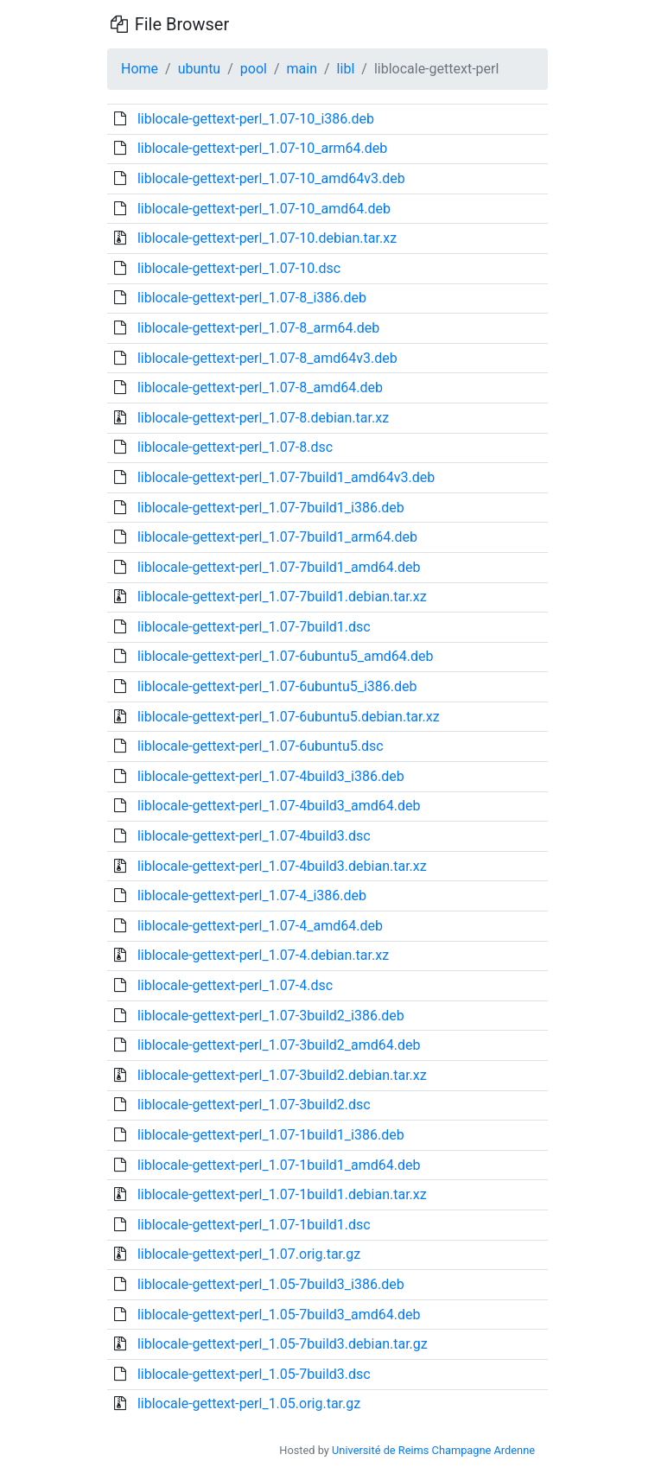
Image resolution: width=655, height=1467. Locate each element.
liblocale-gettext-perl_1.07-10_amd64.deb (264, 208)
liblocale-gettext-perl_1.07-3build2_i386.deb (270, 1015)
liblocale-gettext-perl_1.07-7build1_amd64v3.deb (286, 477)
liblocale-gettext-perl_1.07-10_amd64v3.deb (271, 178)
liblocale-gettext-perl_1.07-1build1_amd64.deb (279, 1165)
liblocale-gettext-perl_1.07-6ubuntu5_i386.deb (277, 686)
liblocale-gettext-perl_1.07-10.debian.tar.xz (267, 238)
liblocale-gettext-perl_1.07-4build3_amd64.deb (279, 805)
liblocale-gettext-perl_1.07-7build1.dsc (254, 627)
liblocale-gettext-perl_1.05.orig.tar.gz (248, 1403)
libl (346, 68)
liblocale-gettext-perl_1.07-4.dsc (235, 985)
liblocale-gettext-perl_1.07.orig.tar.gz (248, 1254)
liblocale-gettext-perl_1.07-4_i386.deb (251, 895)
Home (139, 68)
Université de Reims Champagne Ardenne (433, 1450)
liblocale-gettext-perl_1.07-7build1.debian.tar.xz (282, 596)
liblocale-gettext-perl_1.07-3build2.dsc (254, 1104)
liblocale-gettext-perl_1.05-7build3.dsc (254, 1374)
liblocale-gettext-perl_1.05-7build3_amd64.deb (279, 1314)
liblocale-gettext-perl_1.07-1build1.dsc (254, 1224)
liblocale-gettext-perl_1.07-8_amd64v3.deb (267, 358)
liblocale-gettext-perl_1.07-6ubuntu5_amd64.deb (285, 656)
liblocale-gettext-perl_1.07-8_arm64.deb (258, 328)
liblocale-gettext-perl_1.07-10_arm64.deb (262, 148)
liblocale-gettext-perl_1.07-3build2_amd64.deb (279, 1045)
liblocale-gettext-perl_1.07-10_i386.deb (255, 119)
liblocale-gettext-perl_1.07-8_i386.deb (251, 297)
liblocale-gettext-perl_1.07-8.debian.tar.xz (263, 418)
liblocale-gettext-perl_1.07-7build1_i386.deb (270, 507)
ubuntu (199, 68)
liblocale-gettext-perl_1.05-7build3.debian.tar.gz (282, 1344)
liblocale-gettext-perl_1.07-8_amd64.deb (260, 387)
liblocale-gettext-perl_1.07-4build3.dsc (254, 836)
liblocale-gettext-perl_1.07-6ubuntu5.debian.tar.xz (288, 716)
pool (253, 68)
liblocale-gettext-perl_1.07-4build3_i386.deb (270, 776)
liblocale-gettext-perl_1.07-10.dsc (238, 268)
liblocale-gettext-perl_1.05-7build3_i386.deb (270, 1284)
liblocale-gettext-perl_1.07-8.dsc (235, 447)
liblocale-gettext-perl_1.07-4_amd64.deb (260, 926)
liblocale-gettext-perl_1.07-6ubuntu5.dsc (260, 746)
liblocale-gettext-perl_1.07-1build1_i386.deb (270, 1135)
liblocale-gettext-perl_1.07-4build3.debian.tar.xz (282, 866)
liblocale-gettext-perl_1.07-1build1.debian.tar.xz (282, 1194)
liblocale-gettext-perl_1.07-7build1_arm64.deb (277, 537)
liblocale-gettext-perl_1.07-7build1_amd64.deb (279, 567)
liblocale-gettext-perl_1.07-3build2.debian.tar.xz (282, 1075)
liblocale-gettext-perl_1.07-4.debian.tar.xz (263, 955)
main (302, 68)
